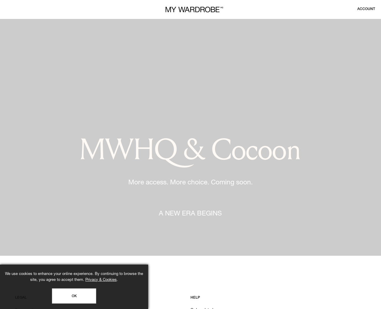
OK (74, 296)
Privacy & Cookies (101, 280)
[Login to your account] (366, 9)
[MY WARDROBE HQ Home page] (194, 10)
